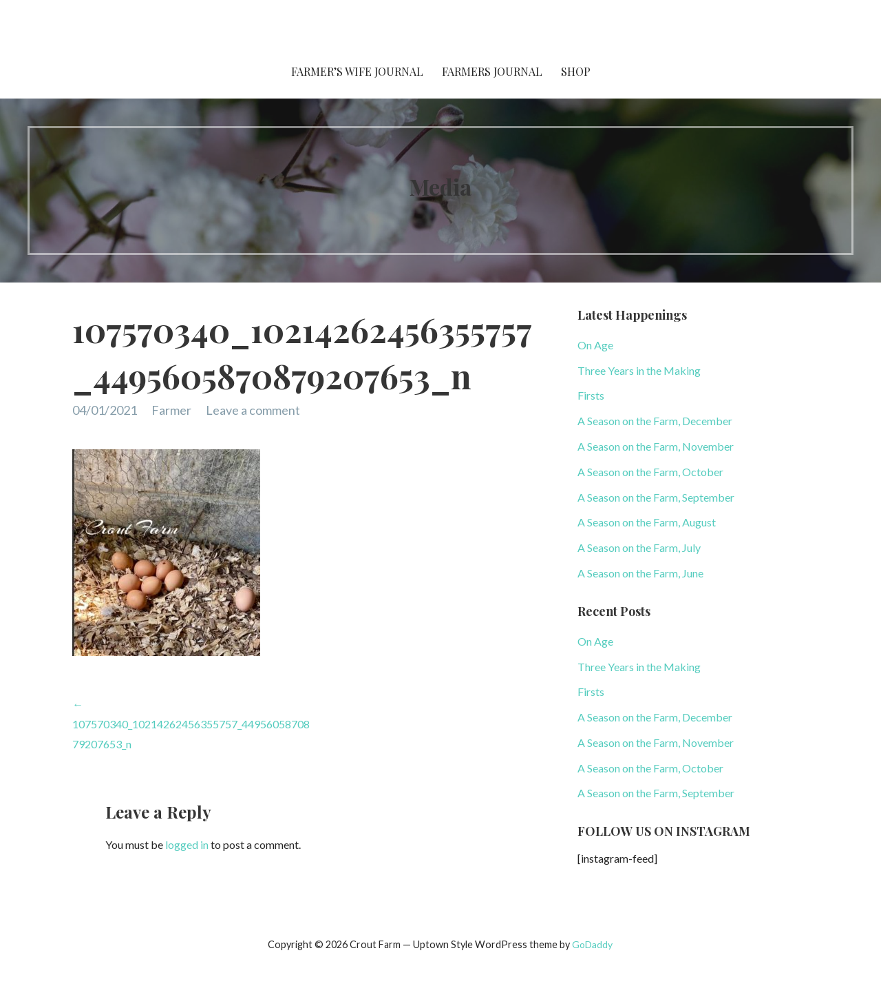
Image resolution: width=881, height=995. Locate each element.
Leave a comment (253, 410)
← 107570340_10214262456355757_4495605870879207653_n (191, 723)
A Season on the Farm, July (639, 547)
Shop (576, 71)
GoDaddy (592, 944)
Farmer (171, 410)
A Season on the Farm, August (646, 522)
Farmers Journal (492, 71)
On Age (595, 344)
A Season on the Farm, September (655, 497)
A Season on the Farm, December (654, 420)
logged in (187, 844)
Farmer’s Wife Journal (357, 71)
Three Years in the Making (639, 370)
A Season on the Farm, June (640, 572)
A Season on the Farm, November (655, 446)
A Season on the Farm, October (650, 471)
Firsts (590, 395)
